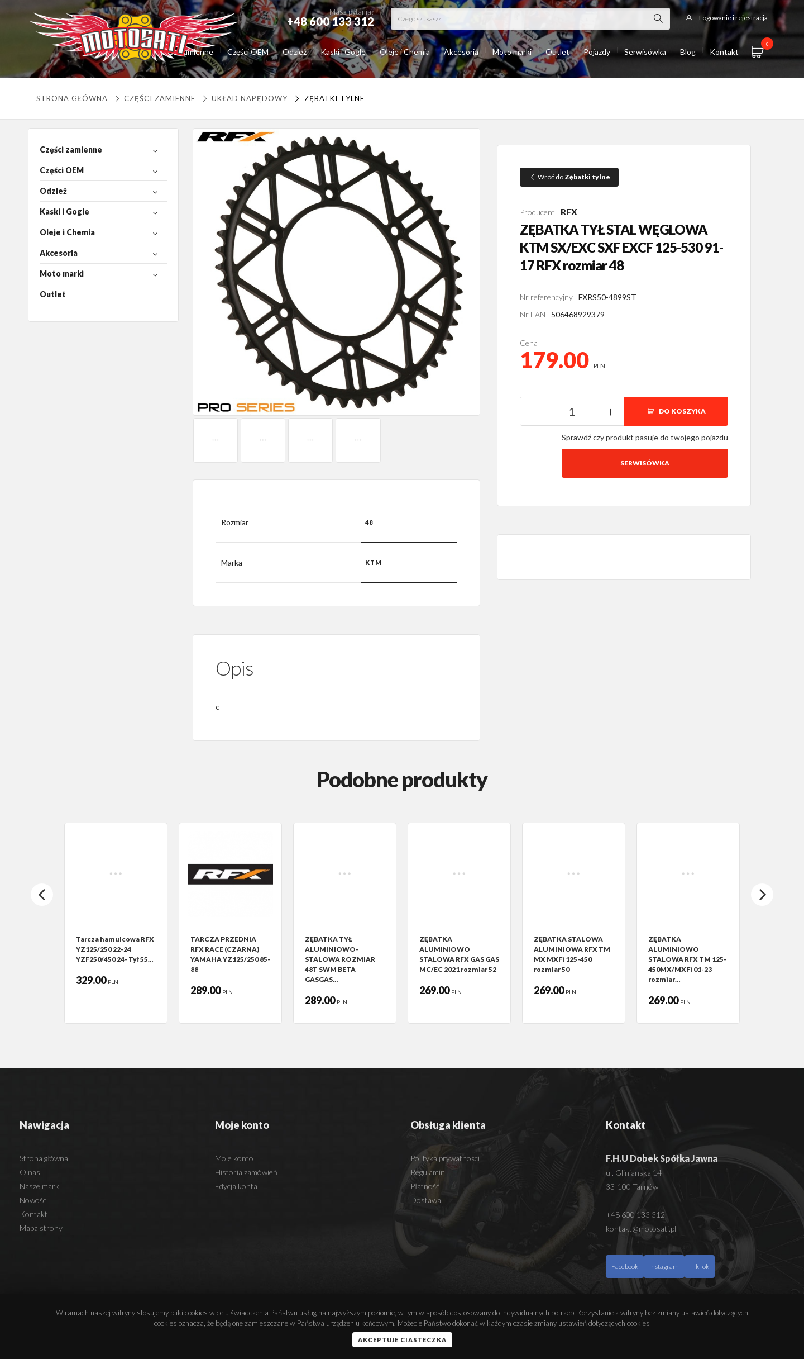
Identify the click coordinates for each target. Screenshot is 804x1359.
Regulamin (427, 1172)
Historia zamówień (246, 1172)
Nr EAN (532, 314)
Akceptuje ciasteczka (402, 1339)
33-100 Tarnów (632, 1186)
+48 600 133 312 (635, 1214)
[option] (116, 923)
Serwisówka (645, 51)
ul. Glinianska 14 (634, 1172)
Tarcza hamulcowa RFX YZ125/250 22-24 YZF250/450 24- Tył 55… (115, 949)
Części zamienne (153, 98)
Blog (688, 51)
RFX (569, 212)
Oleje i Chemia (405, 51)
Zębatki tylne (328, 98)
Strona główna (72, 98)
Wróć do (569, 177)
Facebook (624, 1266)
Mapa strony (41, 1228)
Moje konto (234, 1158)
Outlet (557, 51)
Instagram (664, 1266)
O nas (30, 1172)
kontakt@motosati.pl (641, 1228)
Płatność (424, 1186)
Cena (529, 343)
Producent (537, 212)
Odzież (295, 51)
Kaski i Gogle (343, 51)
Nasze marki (40, 1186)
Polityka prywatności (445, 1158)
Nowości (34, 1200)
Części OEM (248, 51)
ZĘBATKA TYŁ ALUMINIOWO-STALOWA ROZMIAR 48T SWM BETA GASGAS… (340, 959)
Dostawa (425, 1200)
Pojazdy (596, 51)
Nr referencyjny (546, 297)
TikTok (699, 1266)
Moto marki (512, 51)
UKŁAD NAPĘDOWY (244, 98)
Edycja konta (236, 1186)
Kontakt (724, 51)
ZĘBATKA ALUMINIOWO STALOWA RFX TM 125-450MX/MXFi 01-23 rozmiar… (687, 959)
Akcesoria (461, 51)
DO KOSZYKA (676, 411)
